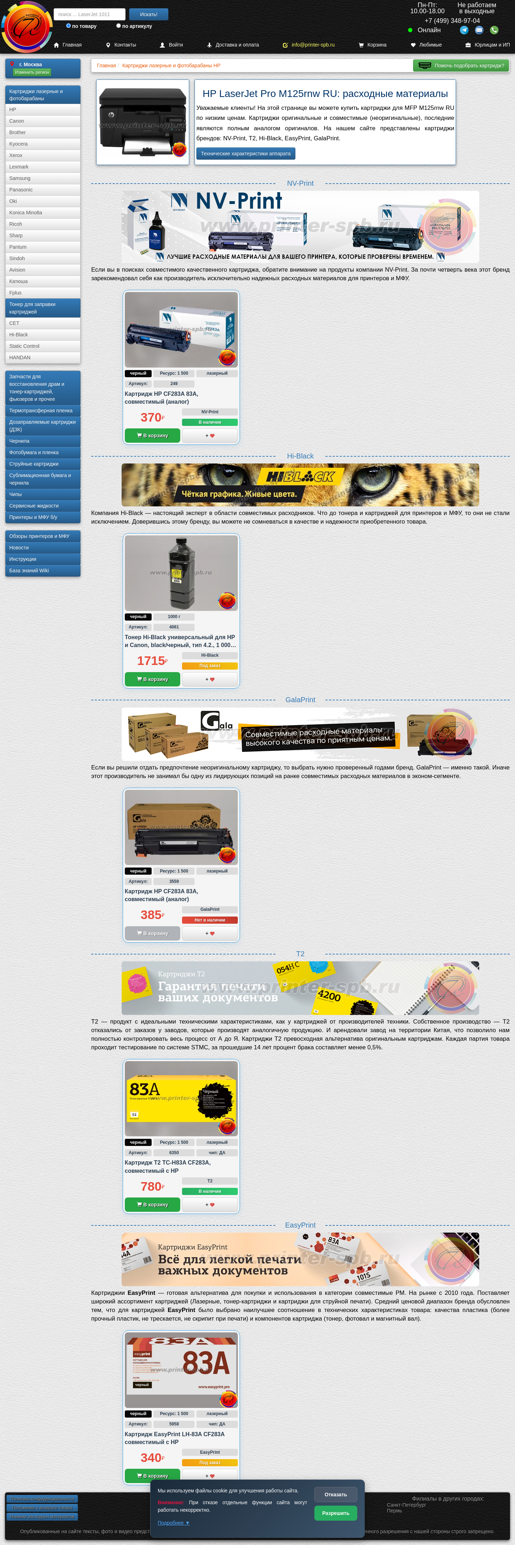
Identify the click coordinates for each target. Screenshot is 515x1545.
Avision (17, 270)
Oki (13, 201)
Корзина (373, 45)
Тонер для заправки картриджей (32, 308)
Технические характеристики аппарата (246, 153)
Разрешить (335, 1513)
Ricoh (15, 224)
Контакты (121, 45)
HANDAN (19, 357)
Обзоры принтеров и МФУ (39, 536)
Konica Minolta (25, 212)
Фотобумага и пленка (34, 452)
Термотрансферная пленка (41, 410)
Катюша (18, 281)
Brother (17, 132)
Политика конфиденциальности (42, 1498)
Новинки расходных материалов (42, 1516)
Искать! (149, 14)
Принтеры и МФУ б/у (33, 517)
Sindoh (17, 258)
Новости (19, 547)
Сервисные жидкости (34, 506)
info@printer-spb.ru (309, 45)
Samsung (19, 178)
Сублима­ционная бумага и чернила (40, 479)
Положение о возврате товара (42, 1507)
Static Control (24, 346)
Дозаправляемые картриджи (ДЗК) (42, 425)
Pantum (17, 247)
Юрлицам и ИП (488, 45)
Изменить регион (32, 72)
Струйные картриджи (34, 464)
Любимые (426, 45)
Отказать (336, 1494)
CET (14, 323)
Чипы (15, 494)
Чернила (19, 441)
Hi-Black (18, 334)
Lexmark (19, 167)
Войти (171, 45)
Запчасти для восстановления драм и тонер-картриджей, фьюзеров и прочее (36, 388)
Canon (16, 121)
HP (12, 109)
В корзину (152, 435)
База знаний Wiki (29, 570)
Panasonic (21, 190)
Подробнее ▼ (174, 1523)
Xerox (16, 155)
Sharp (16, 235)
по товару (81, 26)
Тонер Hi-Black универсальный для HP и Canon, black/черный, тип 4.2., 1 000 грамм (180, 645)
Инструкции (22, 559)
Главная (68, 45)
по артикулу (134, 26)
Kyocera (18, 144)
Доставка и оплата (233, 45)
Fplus (15, 293)
